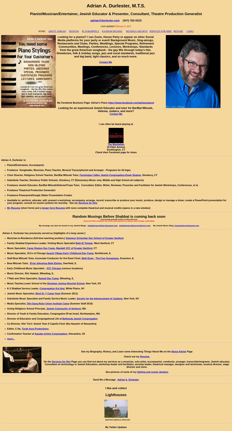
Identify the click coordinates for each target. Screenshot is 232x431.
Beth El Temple (84, 243)
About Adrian (178, 351)
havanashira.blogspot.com (187, 226)
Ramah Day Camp (48, 278)
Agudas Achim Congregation (51, 334)
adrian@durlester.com (105, 20)
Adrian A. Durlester (128, 379)
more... (11, 339)
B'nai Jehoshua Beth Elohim (46, 263)
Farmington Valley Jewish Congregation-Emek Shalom (110, 175)
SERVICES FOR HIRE (160, 31)
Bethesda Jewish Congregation (80, 318)
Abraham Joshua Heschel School (65, 283)
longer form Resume (54, 208)
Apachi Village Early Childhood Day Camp (70, 253)
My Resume (13, 208)
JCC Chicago (53, 268)
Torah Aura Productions (35, 329)
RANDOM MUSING (112, 31)
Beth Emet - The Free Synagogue (100, 258)
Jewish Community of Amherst (63, 308)
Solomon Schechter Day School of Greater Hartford (94, 238)
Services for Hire (87, 203)
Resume (144, 356)
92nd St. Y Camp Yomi (47, 293)
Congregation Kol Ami (52, 288)
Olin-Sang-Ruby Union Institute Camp (48, 303)
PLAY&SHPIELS (91, 31)
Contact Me (105, 62)
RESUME (178, 31)
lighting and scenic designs (152, 372)
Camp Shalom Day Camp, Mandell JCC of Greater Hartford (59, 248)
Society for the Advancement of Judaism (100, 298)
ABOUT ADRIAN (57, 31)
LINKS (190, 31)
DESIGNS (74, 31)
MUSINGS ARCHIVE (137, 31)
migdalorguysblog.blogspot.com (102, 226)
